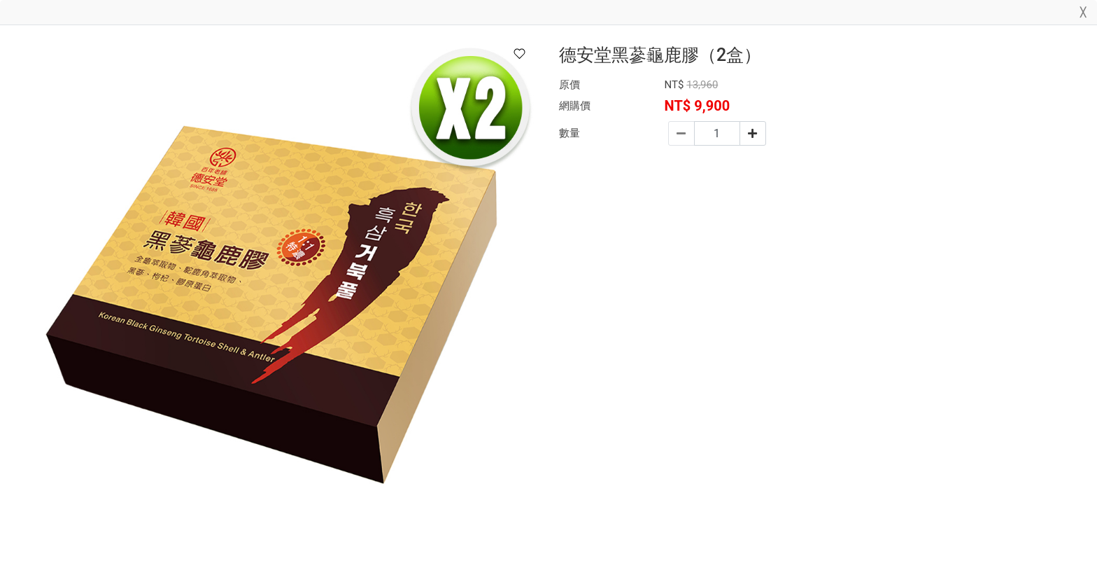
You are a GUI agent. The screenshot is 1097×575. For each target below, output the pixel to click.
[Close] (1083, 15)
